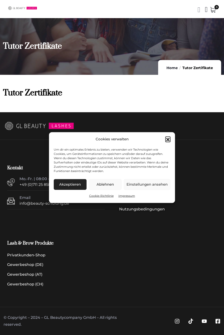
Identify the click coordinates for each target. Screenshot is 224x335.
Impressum (126, 196)
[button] (168, 139)
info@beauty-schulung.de (44, 203)
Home (172, 68)
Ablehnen (105, 184)
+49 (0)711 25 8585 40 (39, 184)
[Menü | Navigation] (206, 10)
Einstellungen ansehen (147, 184)
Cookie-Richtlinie (101, 196)
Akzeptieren (70, 184)
